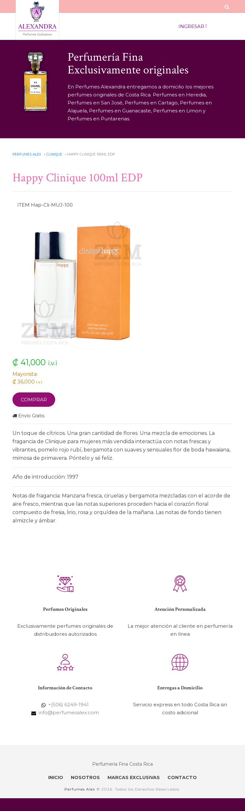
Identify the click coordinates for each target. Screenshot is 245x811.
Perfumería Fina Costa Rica (122, 764)
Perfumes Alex (26, 154)
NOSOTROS (85, 777)
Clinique (54, 154)
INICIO (55, 777)
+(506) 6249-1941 (68, 704)
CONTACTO (182, 777)
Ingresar (192, 26)
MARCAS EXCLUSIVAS (134, 777)
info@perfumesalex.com (69, 712)
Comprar (34, 400)
